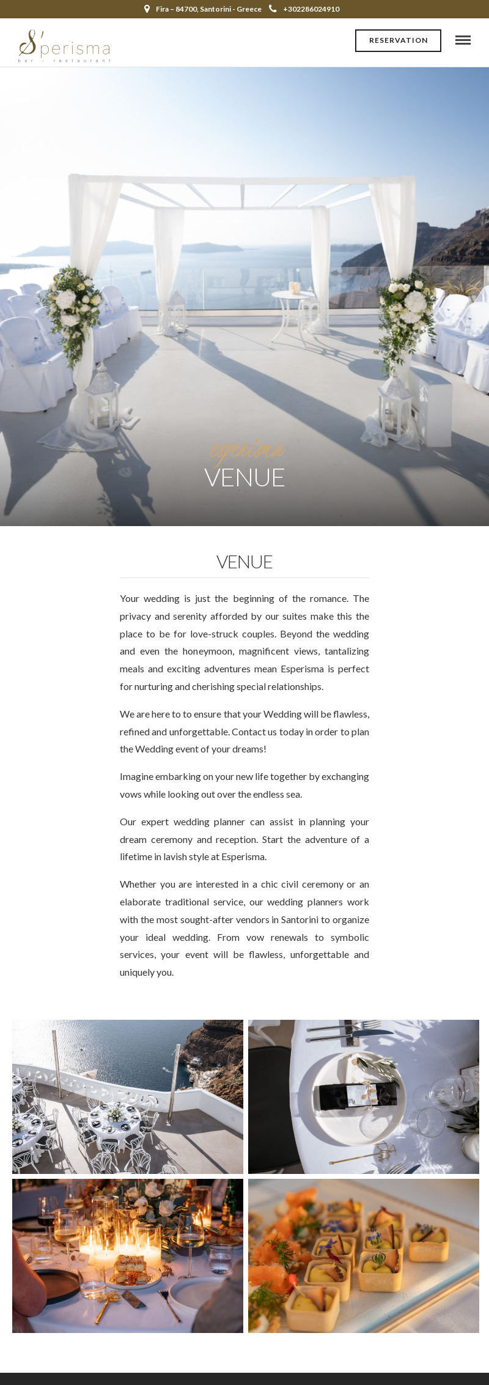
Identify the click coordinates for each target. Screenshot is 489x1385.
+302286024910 (304, 8)
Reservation (398, 40)
